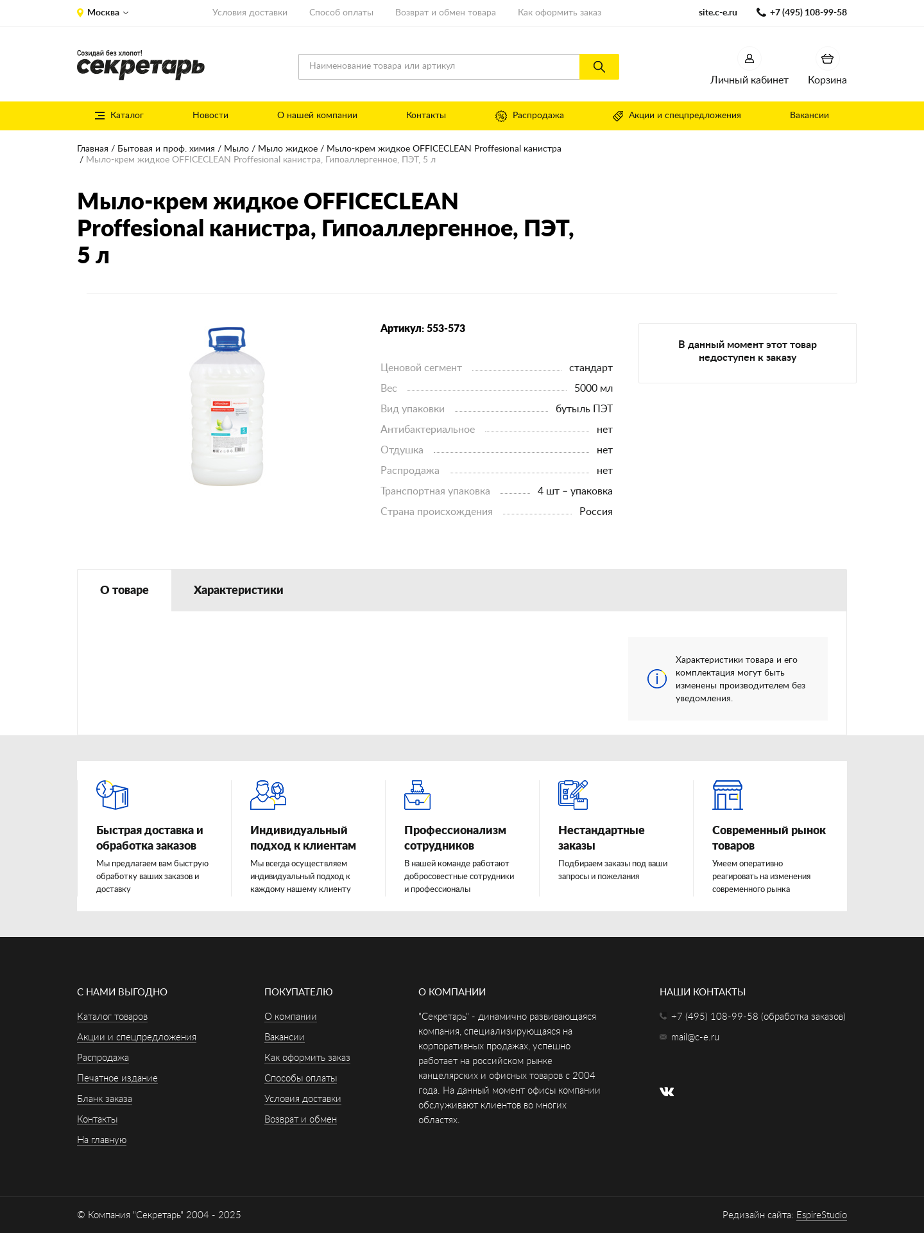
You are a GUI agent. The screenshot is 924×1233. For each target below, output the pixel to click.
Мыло (236, 148)
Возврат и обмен (300, 1119)
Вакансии (809, 115)
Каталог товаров (112, 1017)
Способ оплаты (341, 12)
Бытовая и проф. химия (166, 148)
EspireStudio (821, 1215)
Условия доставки (249, 12)
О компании (290, 1017)
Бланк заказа (104, 1099)
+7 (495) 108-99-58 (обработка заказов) (758, 1017)
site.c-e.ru (718, 12)
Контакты (426, 115)
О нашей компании (317, 115)
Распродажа (529, 116)
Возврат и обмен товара (445, 12)
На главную (101, 1140)
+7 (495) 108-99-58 (808, 12)
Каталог (119, 115)
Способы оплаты (300, 1078)
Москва (103, 12)
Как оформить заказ (559, 12)
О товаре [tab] (124, 591)
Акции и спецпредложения (677, 116)
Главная (92, 148)
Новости (210, 115)
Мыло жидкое (288, 148)
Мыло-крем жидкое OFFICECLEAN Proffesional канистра (444, 148)
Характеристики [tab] (239, 591)
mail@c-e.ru (695, 1037)
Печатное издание (117, 1078)
